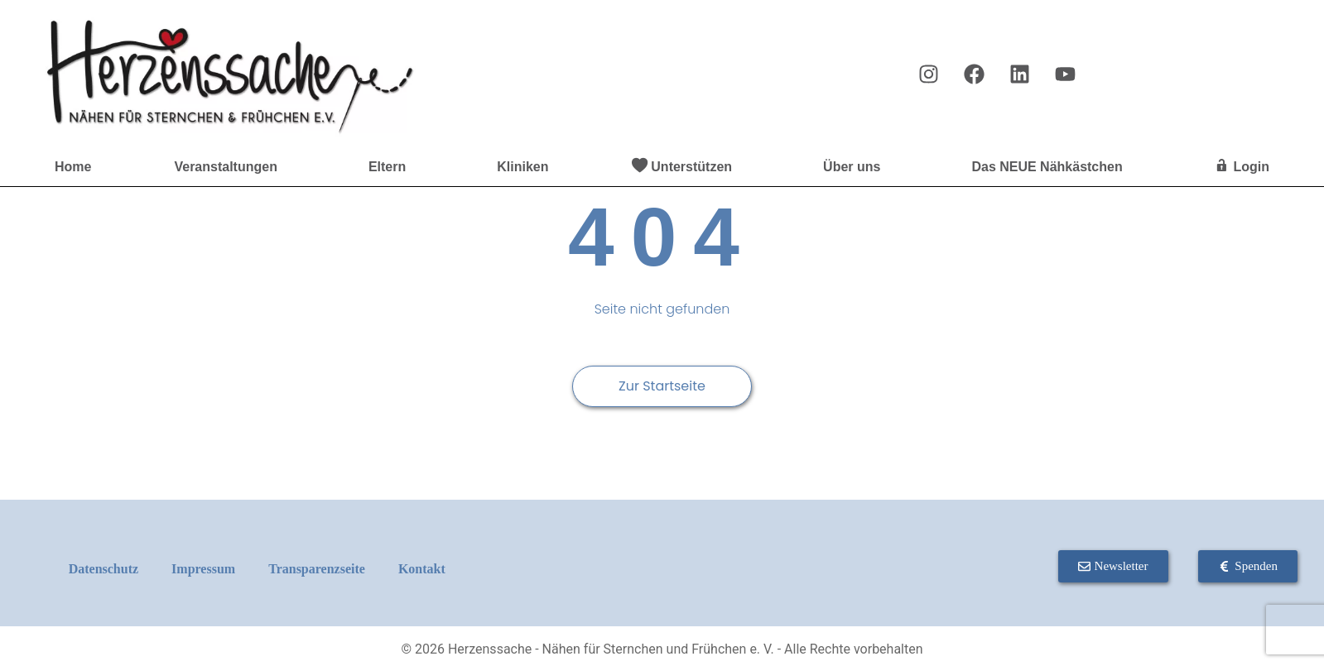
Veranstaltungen (229, 167)
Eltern (391, 167)
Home (73, 167)
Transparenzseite (316, 569)
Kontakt (421, 569)
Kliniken (522, 167)
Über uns (855, 167)
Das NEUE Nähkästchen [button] (1050, 167)
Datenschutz (103, 569)
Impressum (203, 569)
